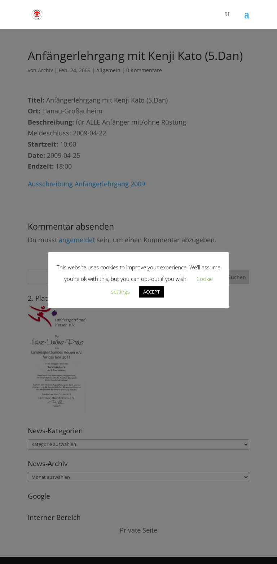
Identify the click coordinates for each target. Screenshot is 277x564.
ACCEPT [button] (151, 291)
